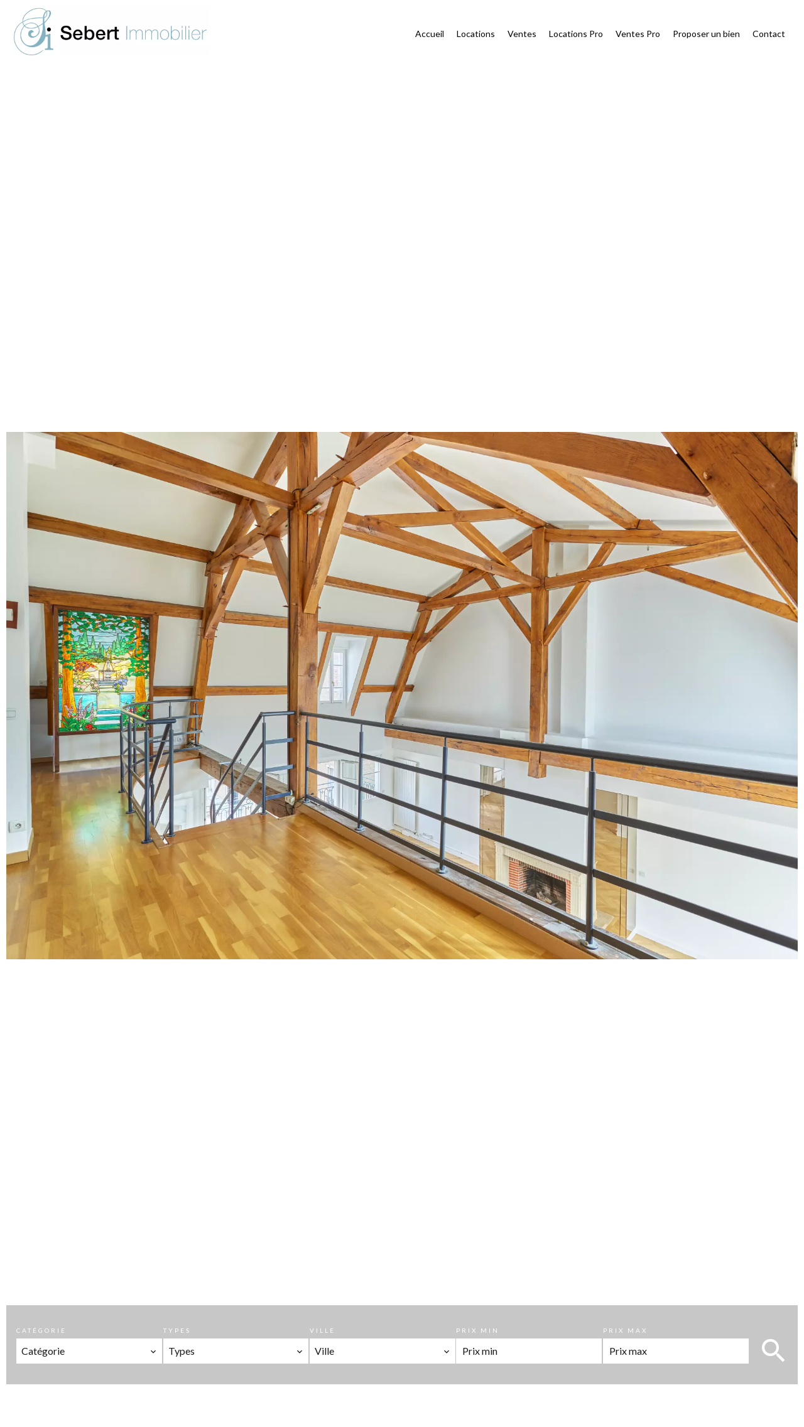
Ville (322, 1330)
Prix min (477, 1330)
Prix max (625, 1330)
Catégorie (41, 1330)
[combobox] (89, 1351)
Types (177, 1330)
